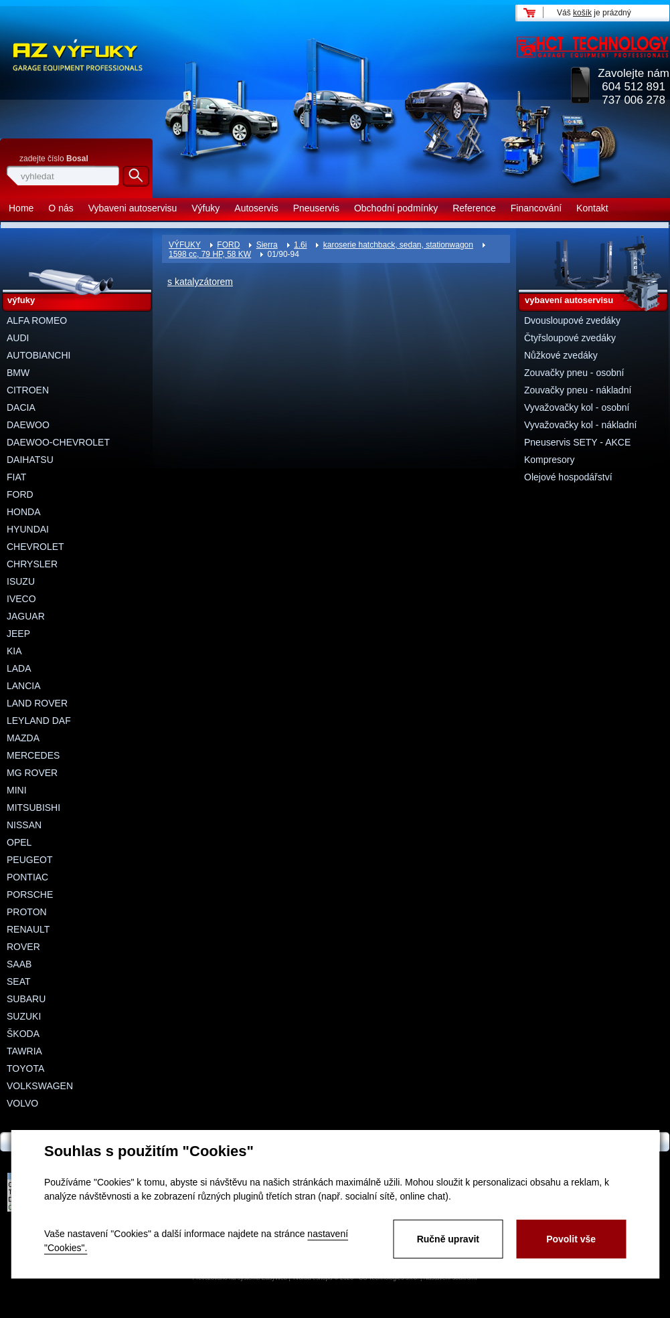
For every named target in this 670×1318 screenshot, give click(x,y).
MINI (17, 790)
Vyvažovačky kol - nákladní (580, 424)
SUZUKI (24, 1016)
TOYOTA (25, 1068)
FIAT (16, 477)
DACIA (21, 407)
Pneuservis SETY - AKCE (577, 442)
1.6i (300, 245)
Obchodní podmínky (396, 208)
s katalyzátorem (200, 281)
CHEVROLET (35, 546)
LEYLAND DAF (39, 720)
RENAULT (28, 929)
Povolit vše (571, 1239)
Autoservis (256, 208)
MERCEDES (33, 755)
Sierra (267, 245)
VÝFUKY (185, 245)
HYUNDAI (28, 529)
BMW (18, 372)
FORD (228, 245)
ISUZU (21, 581)
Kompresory (549, 459)
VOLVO (22, 1103)
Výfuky (205, 208)
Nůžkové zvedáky (561, 355)
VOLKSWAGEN (40, 1085)
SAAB (19, 964)
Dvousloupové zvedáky (572, 320)
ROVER (23, 946)
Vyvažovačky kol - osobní (576, 407)
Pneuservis (316, 208)
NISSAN (24, 825)
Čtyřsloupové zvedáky (570, 338)
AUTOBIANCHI (38, 355)
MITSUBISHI (33, 807)
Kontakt (592, 208)
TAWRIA (24, 1051)
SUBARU (26, 999)
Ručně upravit (448, 1239)
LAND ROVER (37, 703)
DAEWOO (28, 424)
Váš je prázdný (594, 12)
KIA (14, 651)
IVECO (21, 598)
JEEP (18, 633)
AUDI (18, 338)
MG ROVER (32, 772)
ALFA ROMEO (37, 320)
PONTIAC (27, 877)
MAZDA (23, 738)
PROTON (27, 912)
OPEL (19, 842)
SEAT (19, 981)
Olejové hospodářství (568, 477)
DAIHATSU (30, 459)
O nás (60, 208)
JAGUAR (26, 616)
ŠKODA (23, 1033)
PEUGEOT (29, 859)
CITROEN (28, 390)
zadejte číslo (53, 158)
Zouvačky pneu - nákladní (577, 390)
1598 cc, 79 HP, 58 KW (210, 254)
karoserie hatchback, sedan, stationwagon (398, 245)
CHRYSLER (32, 564)
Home (21, 208)
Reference (474, 208)
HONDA (24, 511)
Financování (536, 208)
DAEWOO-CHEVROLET (58, 442)
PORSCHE (30, 894)
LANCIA (24, 685)
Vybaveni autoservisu (132, 208)
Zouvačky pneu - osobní (574, 372)
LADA (19, 668)
